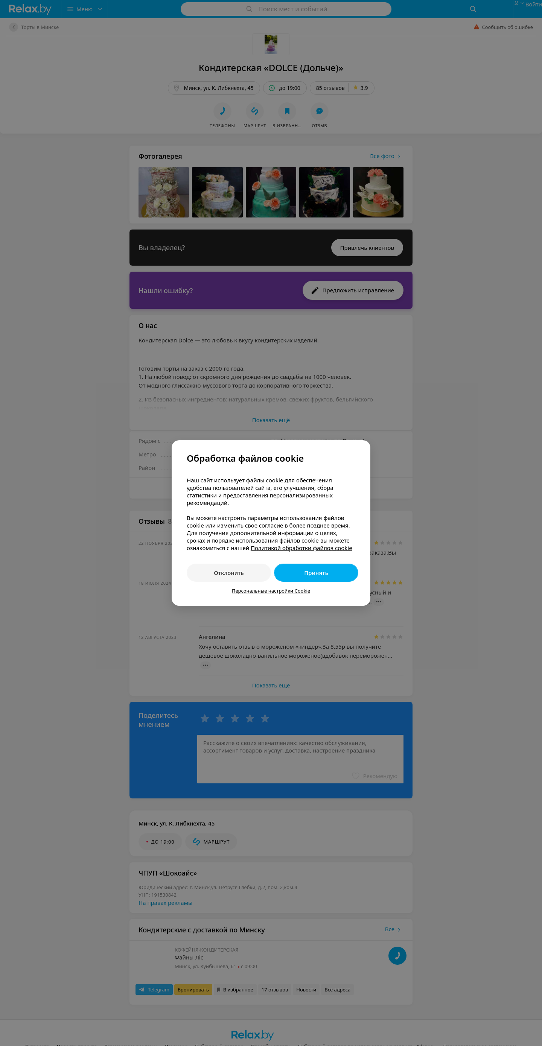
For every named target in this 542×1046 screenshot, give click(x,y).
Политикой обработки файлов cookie (301, 548)
